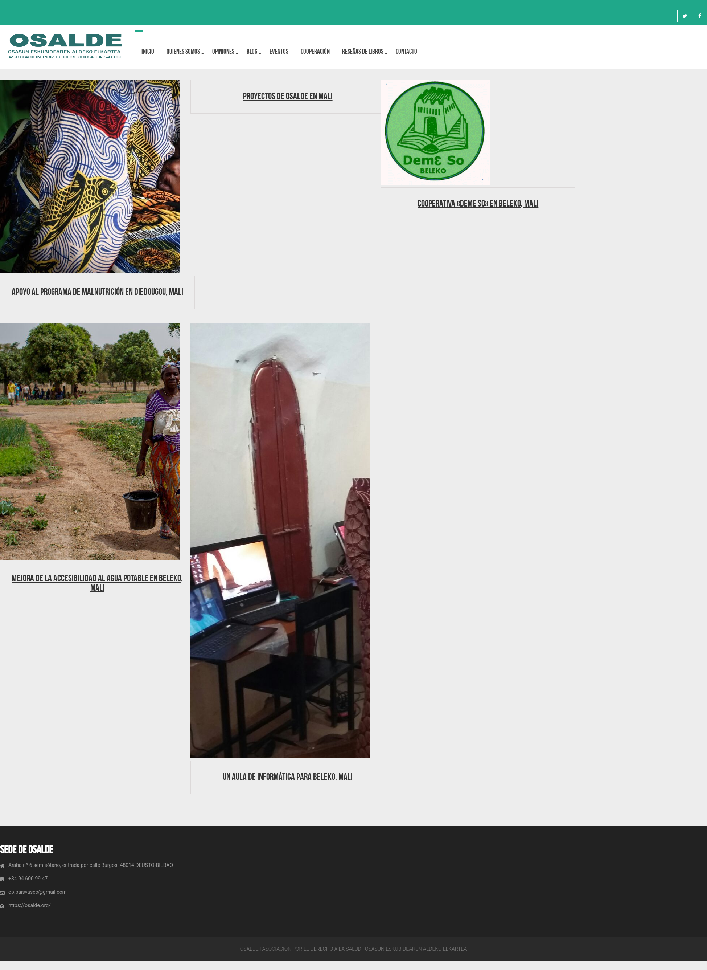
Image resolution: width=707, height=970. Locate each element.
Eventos (279, 51)
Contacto (406, 51)
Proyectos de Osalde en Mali (288, 96)
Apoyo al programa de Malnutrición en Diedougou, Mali (97, 291)
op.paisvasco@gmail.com (37, 892)
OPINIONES (223, 51)
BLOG (252, 51)
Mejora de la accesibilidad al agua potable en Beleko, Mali (97, 582)
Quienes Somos (183, 51)
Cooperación (315, 51)
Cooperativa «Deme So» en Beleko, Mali (478, 203)
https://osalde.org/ (29, 905)
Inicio (147, 51)
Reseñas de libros (362, 51)
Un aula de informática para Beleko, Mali (288, 776)
